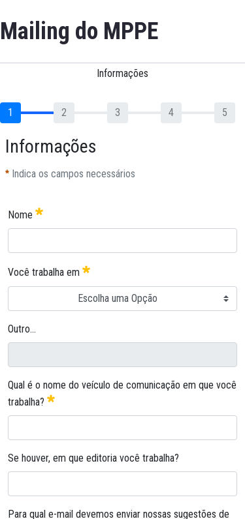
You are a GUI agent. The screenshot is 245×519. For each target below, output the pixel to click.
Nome (25, 213)
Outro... (22, 329)
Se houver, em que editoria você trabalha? (93, 458)
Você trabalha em (49, 270)
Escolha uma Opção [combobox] (117, 298)
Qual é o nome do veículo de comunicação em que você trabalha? (122, 393)
